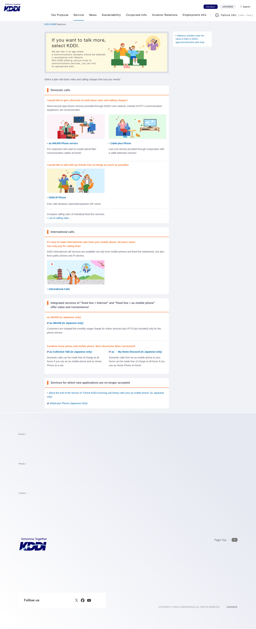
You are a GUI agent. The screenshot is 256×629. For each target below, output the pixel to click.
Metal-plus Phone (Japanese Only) (69, 403)
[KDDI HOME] (33, 544)
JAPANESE (229, 6)
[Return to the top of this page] (226, 540)
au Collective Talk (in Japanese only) (69, 351)
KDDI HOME (50, 24)
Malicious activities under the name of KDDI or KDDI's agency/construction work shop (190, 39)
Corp (249, 15)
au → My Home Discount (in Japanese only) (135, 351)
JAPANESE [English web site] (232, 606)
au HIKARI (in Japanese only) (65, 323)
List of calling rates (59, 218)
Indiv (242, 15)
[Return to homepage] (12, 7)
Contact (210, 6)
